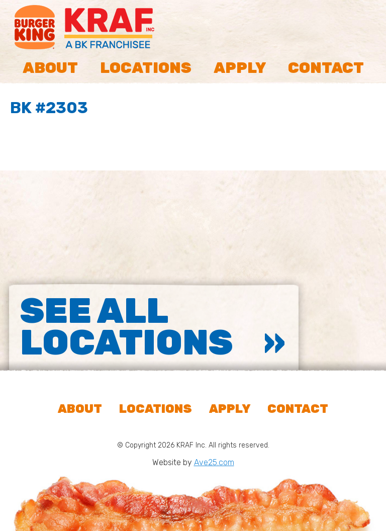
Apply (240, 68)
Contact (326, 68)
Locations (145, 68)
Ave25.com (214, 462)
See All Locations (126, 327)
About (50, 68)
